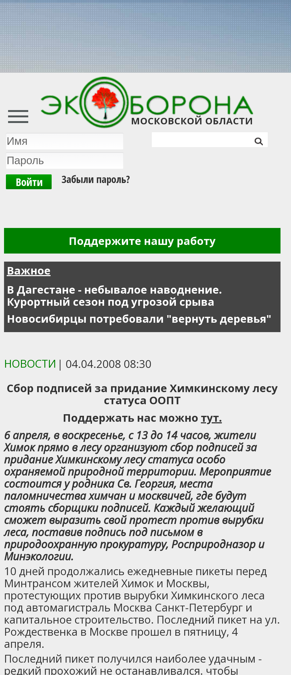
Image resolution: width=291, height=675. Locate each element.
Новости (30, 363)
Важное (29, 270)
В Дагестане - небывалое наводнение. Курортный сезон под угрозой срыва (114, 295)
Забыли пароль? (96, 179)
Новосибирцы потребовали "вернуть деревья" (139, 318)
